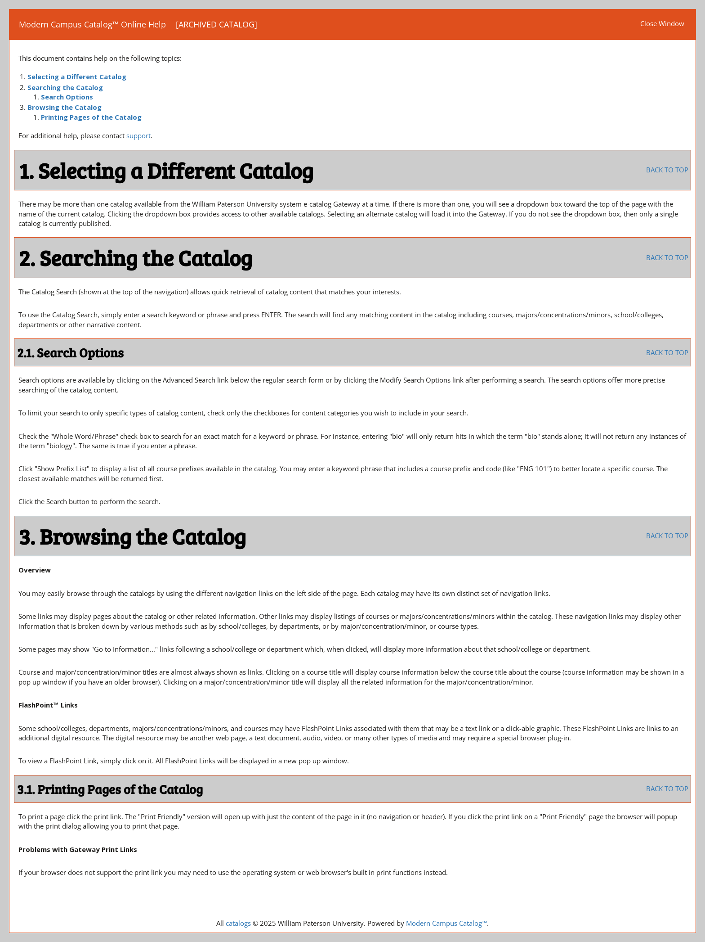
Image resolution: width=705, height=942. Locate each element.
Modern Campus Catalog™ (446, 923)
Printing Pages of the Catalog (91, 117)
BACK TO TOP (667, 169)
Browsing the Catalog (64, 107)
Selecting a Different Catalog (76, 76)
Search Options (67, 96)
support (138, 135)
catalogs (238, 923)
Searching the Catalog (65, 87)
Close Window (662, 23)
